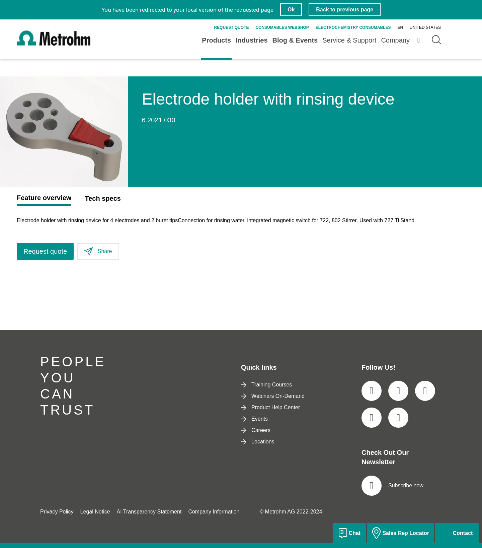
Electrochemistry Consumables (353, 27)
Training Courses (266, 384)
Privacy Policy (57, 511)
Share (98, 251)
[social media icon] (372, 391)
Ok (291, 9)
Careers (255, 430)
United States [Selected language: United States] (425, 27)
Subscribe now (392, 486)
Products (216, 40)
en (400, 27)
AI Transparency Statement (149, 511)
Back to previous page (344, 9)
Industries (252, 40)
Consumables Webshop (282, 27)
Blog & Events (295, 40)
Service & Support (349, 40)
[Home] (53, 44)
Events (254, 419)
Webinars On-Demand (273, 396)
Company (395, 40)
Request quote (231, 27)
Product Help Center (270, 407)
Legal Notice (95, 511)
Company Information (213, 511)
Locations (257, 441)
